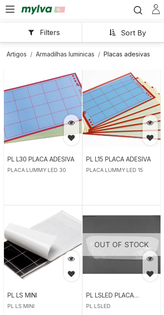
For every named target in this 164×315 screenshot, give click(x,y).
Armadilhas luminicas (65, 54)
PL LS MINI (22, 295)
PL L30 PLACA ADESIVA (40, 159)
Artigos (17, 54)
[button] (127, 32)
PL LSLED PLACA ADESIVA (110, 295)
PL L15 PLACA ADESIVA (118, 159)
